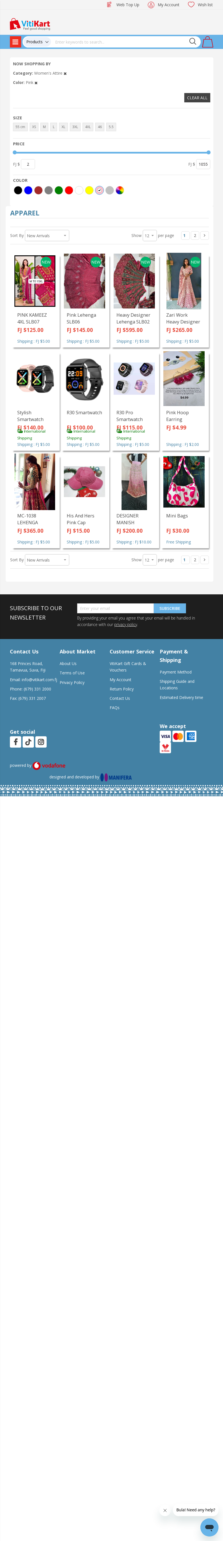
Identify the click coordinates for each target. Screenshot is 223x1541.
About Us (68, 663)
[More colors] (120, 190)
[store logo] (30, 23)
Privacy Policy (72, 682)
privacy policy (125, 624)
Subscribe (169, 608)
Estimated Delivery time (181, 697)
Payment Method (176, 672)
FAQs (115, 707)
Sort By (17, 235)
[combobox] (126, 42)
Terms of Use (72, 672)
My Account (168, 4)
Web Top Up (127, 4)
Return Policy (122, 689)
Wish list (205, 4)
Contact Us (120, 698)
